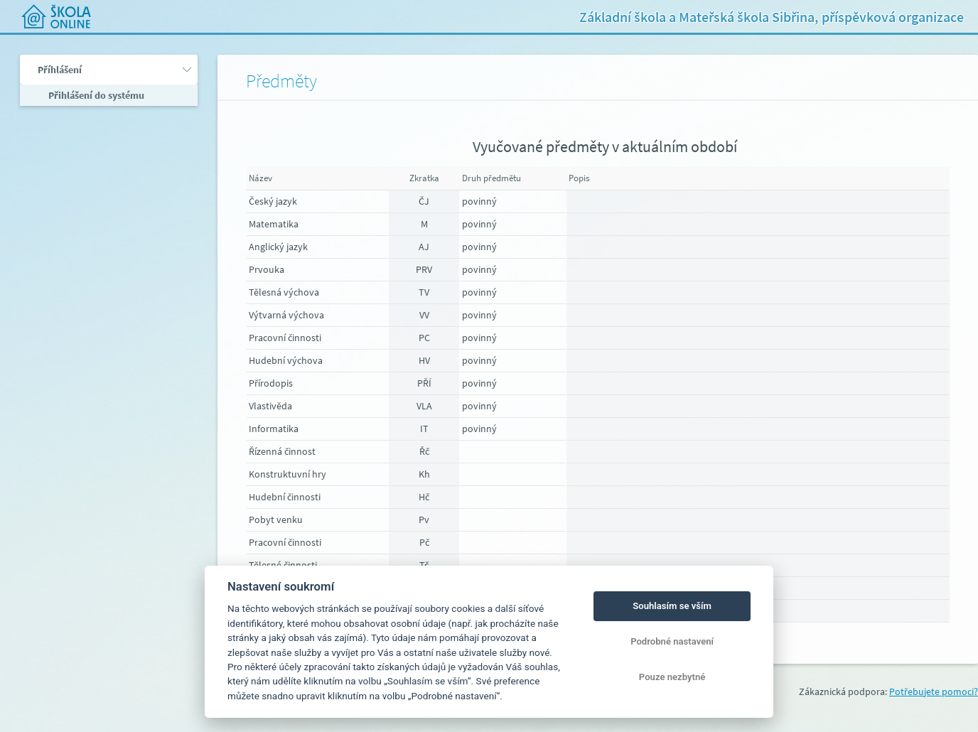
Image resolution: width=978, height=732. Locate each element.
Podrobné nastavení (672, 641)
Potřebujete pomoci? (933, 691)
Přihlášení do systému (95, 95)
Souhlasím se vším (672, 606)
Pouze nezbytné (672, 677)
